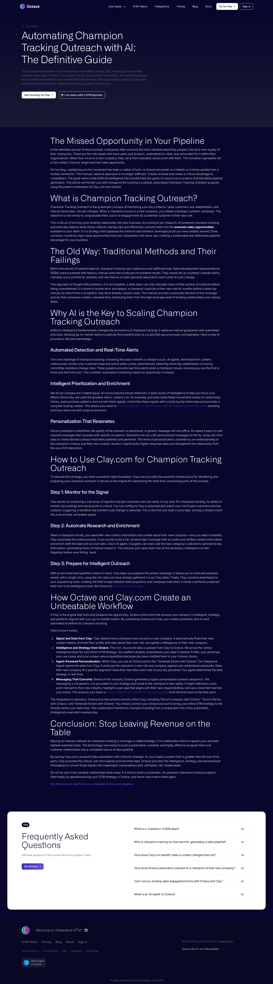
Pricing (181, 6)
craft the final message (128, 586)
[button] (116, 6)
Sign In (246, 6)
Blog (195, 6)
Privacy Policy (50, 951)
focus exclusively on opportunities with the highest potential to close (161, 406)
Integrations (162, 6)
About (70, 942)
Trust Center (92, 951)
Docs (208, 6)
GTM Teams (140, 6)
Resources (76, 951)
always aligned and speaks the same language (137, 692)
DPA (64, 951)
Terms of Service (30, 951)
